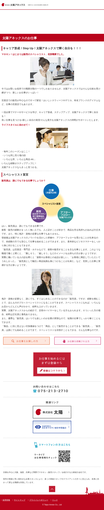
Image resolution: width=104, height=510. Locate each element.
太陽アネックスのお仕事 (51, 26)
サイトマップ (19, 500)
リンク (55, 500)
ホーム (20, 15)
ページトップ (52, 489)
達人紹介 (20, 26)
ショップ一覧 (82, 15)
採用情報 (6, 500)
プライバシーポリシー (38, 500)
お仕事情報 (51, 15)
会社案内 (82, 26)
